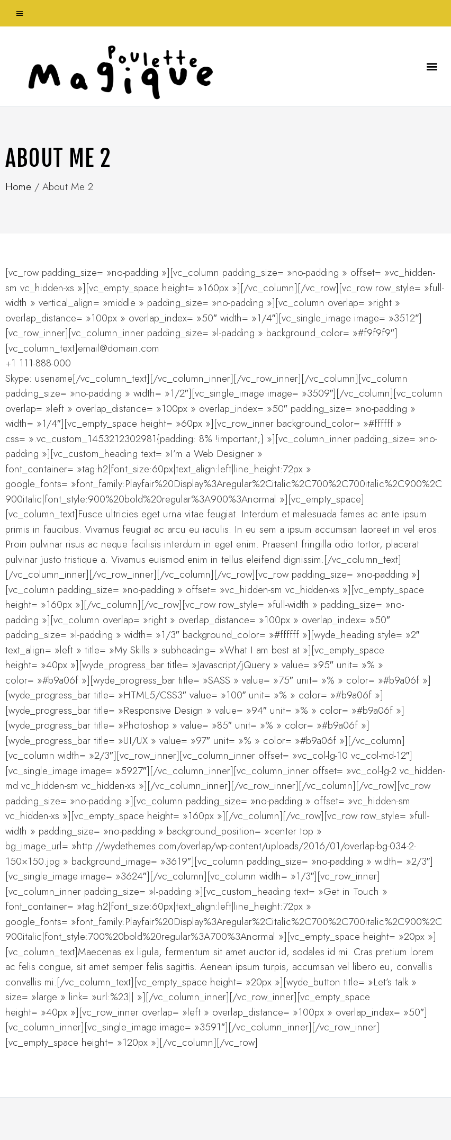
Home (18, 186)
